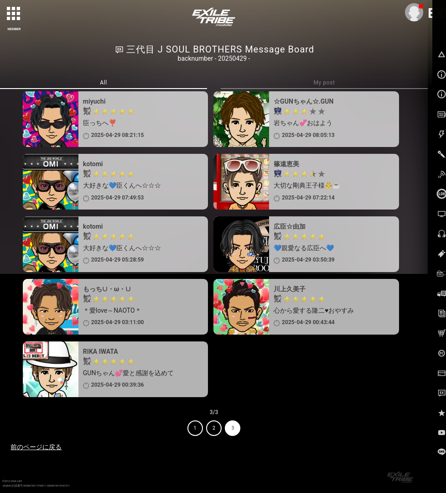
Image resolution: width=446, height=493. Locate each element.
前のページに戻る (36, 447)
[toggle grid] (14, 14)
